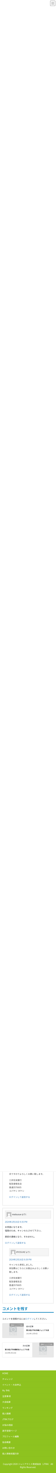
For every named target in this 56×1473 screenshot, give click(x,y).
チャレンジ (7, 1378)
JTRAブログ (7, 1419)
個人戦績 (6, 1413)
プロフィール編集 (10, 1436)
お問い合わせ (8, 1447)
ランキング (7, 1407)
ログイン (29, 1318)
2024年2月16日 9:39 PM (20, 1259)
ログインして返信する (19, 1196)
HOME (5, 1373)
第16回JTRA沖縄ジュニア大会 (37, 1330)
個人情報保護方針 (10, 1453)
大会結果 (6, 1401)
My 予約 (6, 1390)
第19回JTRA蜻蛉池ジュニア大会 (17, 1349)
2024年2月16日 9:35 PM (16, 1221)
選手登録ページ (9, 1430)
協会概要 (6, 1442)
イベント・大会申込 (11, 1384)
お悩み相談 (7, 1424)
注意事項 (6, 1396)
